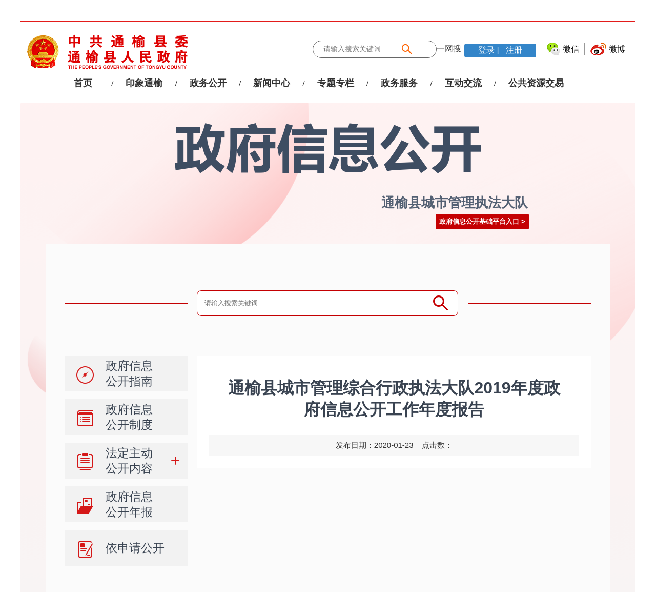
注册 (513, 50)
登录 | (489, 50)
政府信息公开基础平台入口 (479, 221)
